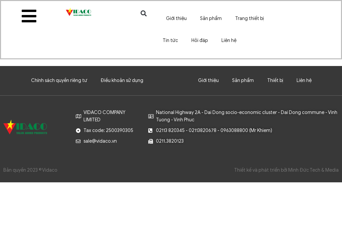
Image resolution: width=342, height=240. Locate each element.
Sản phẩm (211, 18)
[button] (143, 13)
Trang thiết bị (249, 18)
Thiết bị (275, 80)
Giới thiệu (176, 18)
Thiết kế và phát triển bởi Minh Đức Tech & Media (286, 170)
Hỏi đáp (199, 40)
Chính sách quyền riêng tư (59, 80)
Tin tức (170, 40)
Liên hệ (228, 40)
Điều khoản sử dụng (122, 80)
